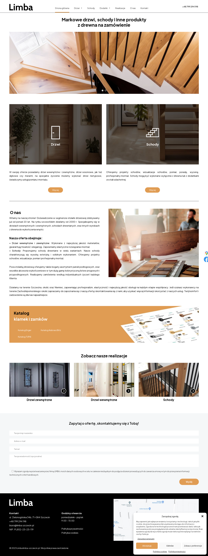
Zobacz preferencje (193, 546)
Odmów (170, 546)
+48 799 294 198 (190, 6)
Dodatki (105, 8)
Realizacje (120, 8)
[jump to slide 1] (102, 90)
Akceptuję (147, 546)
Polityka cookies (160, 552)
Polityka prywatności (177, 552)
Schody (91, 8)
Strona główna (62, 8)
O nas (133, 8)
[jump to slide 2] (105, 90)
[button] (202, 516)
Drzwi (78, 8)
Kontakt (144, 8)
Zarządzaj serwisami (146, 539)
